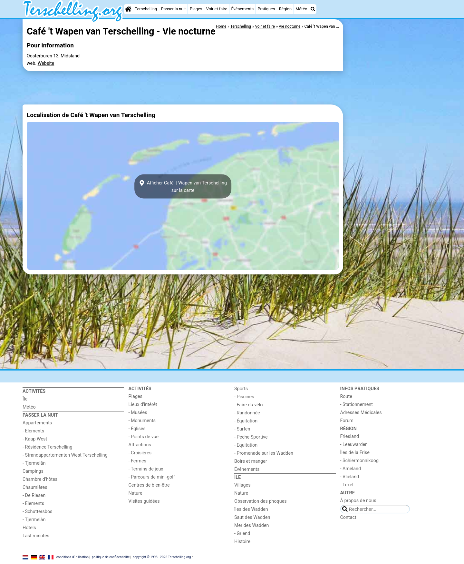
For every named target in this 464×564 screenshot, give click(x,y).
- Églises (137, 428)
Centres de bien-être (149, 485)
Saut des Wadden (252, 517)
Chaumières (35, 487)
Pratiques (266, 8)
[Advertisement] (393, 167)
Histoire (242, 541)
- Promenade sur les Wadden (263, 453)
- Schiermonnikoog (359, 460)
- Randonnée (247, 413)
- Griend (242, 533)
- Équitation (245, 421)
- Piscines (244, 397)
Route (346, 396)
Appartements (37, 423)
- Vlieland (349, 477)
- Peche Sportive (251, 437)
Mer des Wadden (251, 525)
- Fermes (138, 461)
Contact (348, 517)
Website (46, 63)
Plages (196, 8)
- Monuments (142, 420)
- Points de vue (144, 437)
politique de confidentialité (111, 557)
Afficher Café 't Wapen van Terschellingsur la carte (183, 186)
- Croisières (140, 453)
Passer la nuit (173, 8)
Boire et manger (250, 461)
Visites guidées (144, 501)
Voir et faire (216, 8)
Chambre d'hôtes (40, 479)
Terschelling (146, 8)
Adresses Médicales (361, 412)
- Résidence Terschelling (47, 447)
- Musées (138, 412)
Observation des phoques (260, 501)
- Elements (33, 431)
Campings (33, 471)
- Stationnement (356, 404)
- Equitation (245, 445)
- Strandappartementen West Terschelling (65, 455)
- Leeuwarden (354, 444)
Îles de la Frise (355, 452)
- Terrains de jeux (146, 469)
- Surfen (242, 429)
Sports (241, 388)
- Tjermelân (34, 463)
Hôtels (29, 527)
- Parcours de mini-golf (152, 477)
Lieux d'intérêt (143, 404)
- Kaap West (35, 439)
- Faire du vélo (248, 405)
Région (285, 8)
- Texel (346, 485)
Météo (301, 8)
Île (25, 399)
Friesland (349, 436)
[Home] (128, 9)
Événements (242, 8)
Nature (135, 493)
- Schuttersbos (38, 511)
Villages (242, 485)
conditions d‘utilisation (72, 557)
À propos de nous (358, 500)
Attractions (140, 445)
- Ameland (350, 468)
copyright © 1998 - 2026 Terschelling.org (162, 557)
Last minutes (36, 536)
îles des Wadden (251, 509)
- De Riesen (34, 495)
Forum (346, 420)
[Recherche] (312, 9)
